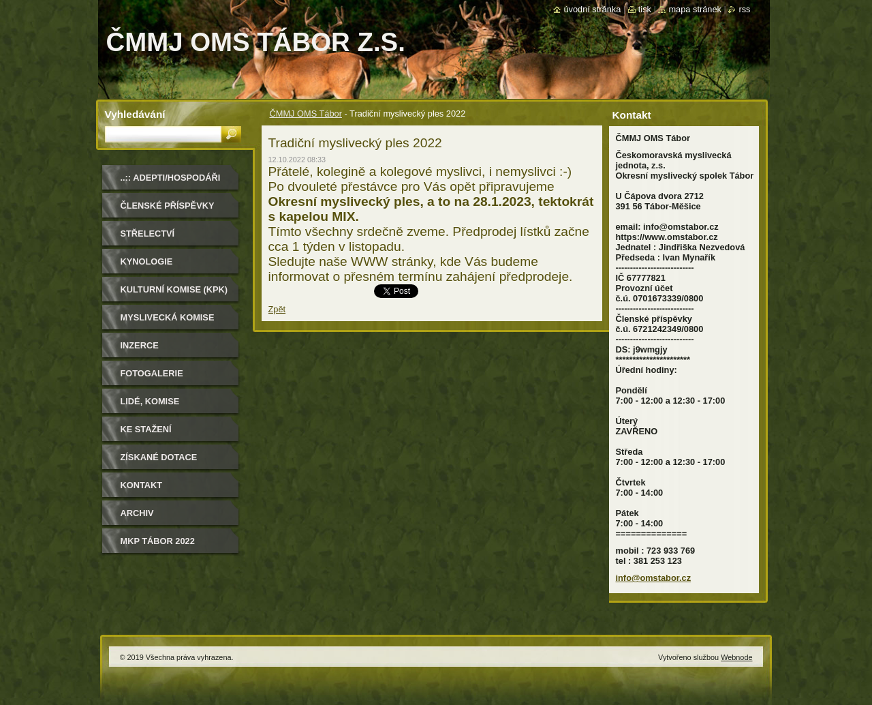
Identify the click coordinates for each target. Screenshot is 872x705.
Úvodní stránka (592, 9)
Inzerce (140, 345)
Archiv (137, 513)
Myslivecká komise (168, 317)
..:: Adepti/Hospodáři (171, 177)
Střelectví (148, 233)
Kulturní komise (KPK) (174, 289)
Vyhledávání (135, 114)
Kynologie (147, 261)
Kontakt (142, 485)
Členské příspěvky (168, 205)
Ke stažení (146, 429)
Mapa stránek (694, 9)
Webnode (736, 657)
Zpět (277, 309)
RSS (744, 9)
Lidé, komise (150, 401)
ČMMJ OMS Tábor (306, 113)
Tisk (644, 9)
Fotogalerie (152, 373)
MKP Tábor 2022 (158, 541)
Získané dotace (159, 457)
